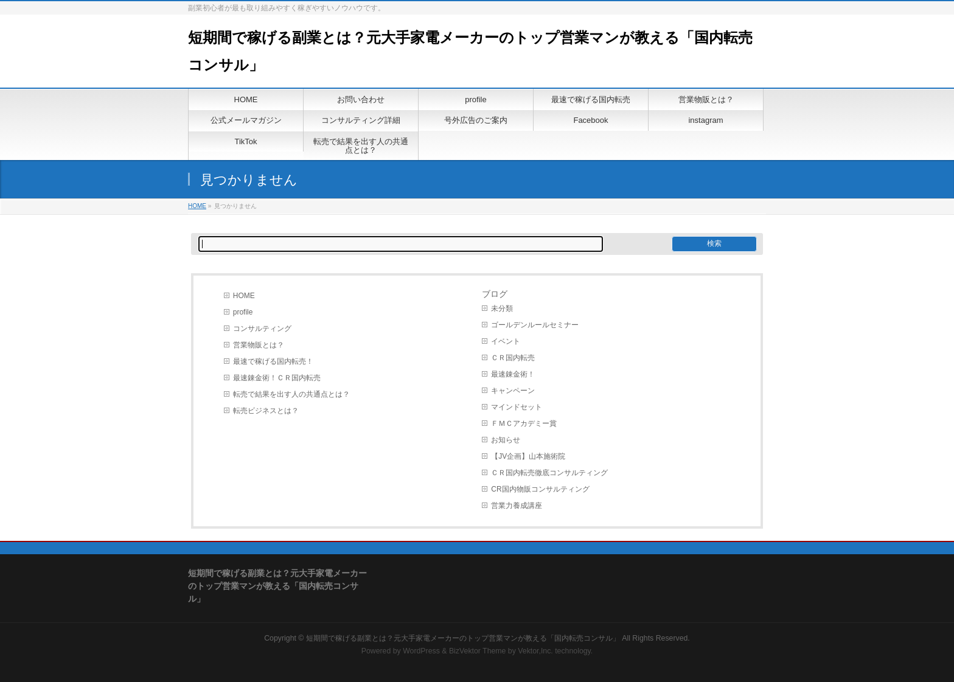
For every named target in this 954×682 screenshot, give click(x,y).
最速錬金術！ (513, 374)
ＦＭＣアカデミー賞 (524, 423)
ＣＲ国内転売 (513, 357)
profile (243, 312)
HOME (197, 206)
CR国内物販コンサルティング (540, 489)
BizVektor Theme (477, 651)
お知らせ (505, 440)
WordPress (421, 651)
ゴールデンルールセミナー (535, 325)
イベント (505, 341)
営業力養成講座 (516, 505)
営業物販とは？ (258, 345)
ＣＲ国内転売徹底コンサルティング (549, 472)
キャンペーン (513, 390)
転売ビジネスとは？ (266, 410)
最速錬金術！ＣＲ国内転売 (277, 378)
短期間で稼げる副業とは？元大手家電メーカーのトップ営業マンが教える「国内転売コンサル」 (463, 638)
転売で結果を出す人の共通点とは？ (291, 394)
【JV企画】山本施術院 (528, 456)
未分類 (502, 308)
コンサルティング (262, 328)
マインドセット (516, 407)
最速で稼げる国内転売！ (273, 361)
